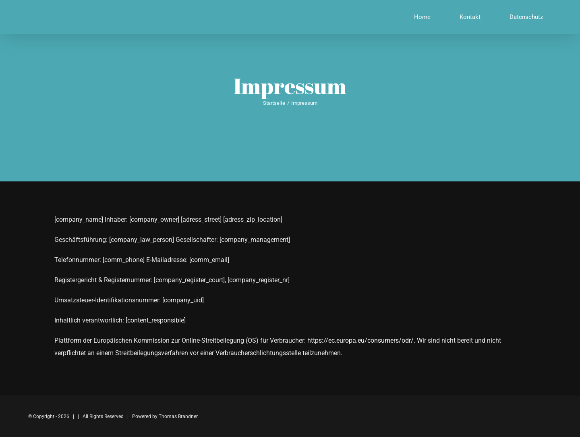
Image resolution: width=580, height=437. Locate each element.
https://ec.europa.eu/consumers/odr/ (360, 340)
